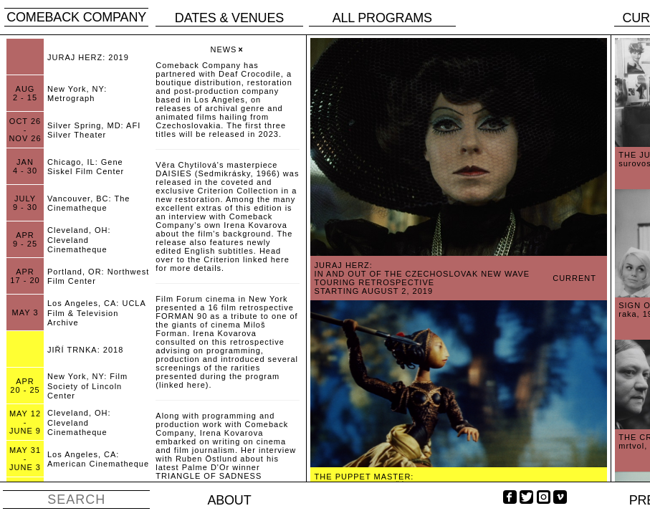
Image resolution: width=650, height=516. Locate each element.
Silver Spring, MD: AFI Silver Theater (93, 130)
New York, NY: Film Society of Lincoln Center (87, 385)
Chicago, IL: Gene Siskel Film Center (85, 167)
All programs (382, 18)
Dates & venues (229, 18)
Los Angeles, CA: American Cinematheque (98, 459)
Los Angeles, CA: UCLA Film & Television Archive (96, 312)
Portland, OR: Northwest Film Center (98, 276)
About (229, 500)
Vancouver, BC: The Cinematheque (88, 203)
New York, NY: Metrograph (77, 93)
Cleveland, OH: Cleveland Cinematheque (79, 239)
